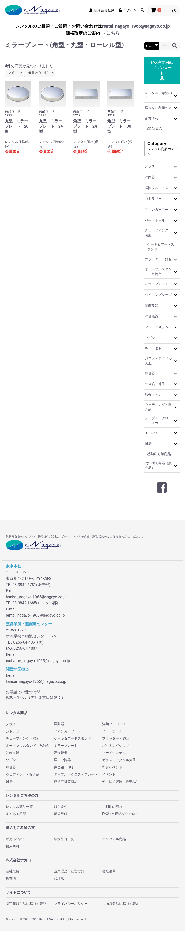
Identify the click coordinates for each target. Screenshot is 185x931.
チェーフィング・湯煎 (158, 232)
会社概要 (12, 871)
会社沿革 (109, 871)
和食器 (150, 373)
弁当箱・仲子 (155, 384)
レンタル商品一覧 (19, 806)
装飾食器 (151, 305)
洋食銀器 (151, 316)
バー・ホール (155, 220)
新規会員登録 (101, 10)
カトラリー (153, 199)
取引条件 (60, 806)
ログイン (127, 10)
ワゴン (150, 338)
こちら (112, 33)
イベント (151, 433)
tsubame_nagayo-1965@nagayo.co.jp (38, 661)
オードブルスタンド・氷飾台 (158, 271)
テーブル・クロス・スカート (156, 420)
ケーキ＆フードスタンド (160, 246)
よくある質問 (16, 814)
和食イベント (155, 395)
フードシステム (156, 327)
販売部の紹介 (16, 839)
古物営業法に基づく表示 (120, 904)
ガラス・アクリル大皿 (158, 361)
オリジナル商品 (114, 839)
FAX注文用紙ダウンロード (162, 70)
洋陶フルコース (156, 188)
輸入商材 (12, 846)
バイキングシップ (158, 294)
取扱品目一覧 (64, 839)
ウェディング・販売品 (158, 407)
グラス (150, 166)
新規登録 (60, 814)
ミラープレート (156, 284)
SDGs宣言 (154, 129)
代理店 (59, 878)
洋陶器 (150, 177)
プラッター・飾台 (158, 259)
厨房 (148, 443)
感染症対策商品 (159, 454)
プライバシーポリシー (71, 904)
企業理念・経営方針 (69, 871)
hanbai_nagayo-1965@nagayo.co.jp (36, 597)
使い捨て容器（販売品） (158, 465)
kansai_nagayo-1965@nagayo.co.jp (36, 681)
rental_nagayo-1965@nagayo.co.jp (136, 26)
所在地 (11, 878)
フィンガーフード (158, 209)
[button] (175, 95)
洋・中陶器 (153, 349)
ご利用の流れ (112, 806)
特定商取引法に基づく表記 (26, 904)
